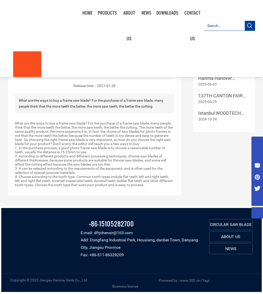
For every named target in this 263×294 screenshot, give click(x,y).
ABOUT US (230, 236)
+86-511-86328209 (106, 254)
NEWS (231, 248)
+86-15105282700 (111, 223)
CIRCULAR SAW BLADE (231, 224)
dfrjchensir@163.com (113, 232)
